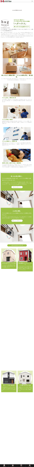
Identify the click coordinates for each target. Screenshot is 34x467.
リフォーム (3, 406)
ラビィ (3, 401)
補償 (2, 437)
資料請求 (2, 445)
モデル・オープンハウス (5, 411)
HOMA (3, 404)
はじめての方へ (4, 430)
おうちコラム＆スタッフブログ (5, 441)
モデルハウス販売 (4, 413)
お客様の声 (2, 419)
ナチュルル (3, 397)
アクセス (3, 426)
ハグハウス (3, 399)
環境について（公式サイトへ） (17, 220)
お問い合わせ (3, 443)
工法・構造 (3, 435)
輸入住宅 (3, 395)
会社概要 (3, 424)
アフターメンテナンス (5, 439)
